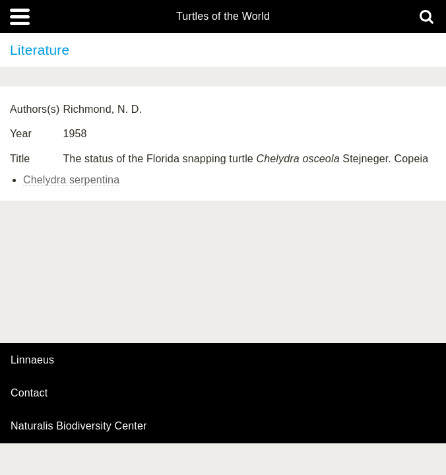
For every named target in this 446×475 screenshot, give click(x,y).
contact (29, 392)
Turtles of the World (223, 16)
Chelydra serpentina (71, 179)
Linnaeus (32, 360)
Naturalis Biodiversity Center (79, 426)
